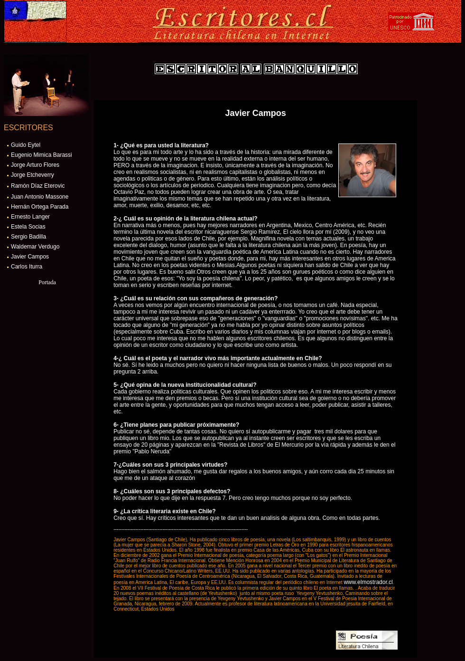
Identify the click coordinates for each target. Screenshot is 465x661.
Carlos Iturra (26, 266)
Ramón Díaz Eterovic (38, 185)
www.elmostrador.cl (368, 582)
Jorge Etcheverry (32, 175)
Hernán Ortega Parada (39, 206)
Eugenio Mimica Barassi (41, 155)
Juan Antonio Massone (39, 196)
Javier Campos (30, 256)
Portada (47, 282)
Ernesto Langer (30, 216)
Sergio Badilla (28, 236)
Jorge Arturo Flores (35, 165)
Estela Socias (28, 226)
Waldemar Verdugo (35, 246)
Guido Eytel (25, 145)
